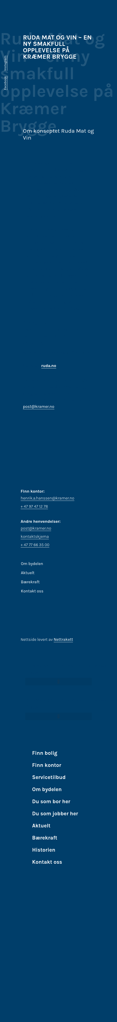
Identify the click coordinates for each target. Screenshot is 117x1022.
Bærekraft (30, 581)
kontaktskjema (35, 536)
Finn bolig (44, 753)
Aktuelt (27, 572)
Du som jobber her (55, 814)
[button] (58, 681)
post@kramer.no (38, 406)
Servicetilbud (49, 777)
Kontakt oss (32, 591)
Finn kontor (46, 765)
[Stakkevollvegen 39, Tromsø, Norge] (58, 435)
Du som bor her (51, 801)
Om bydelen (32, 563)
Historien (43, 850)
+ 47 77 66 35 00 (35, 544)
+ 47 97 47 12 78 (34, 506)
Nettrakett (63, 639)
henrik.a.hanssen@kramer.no (47, 498)
